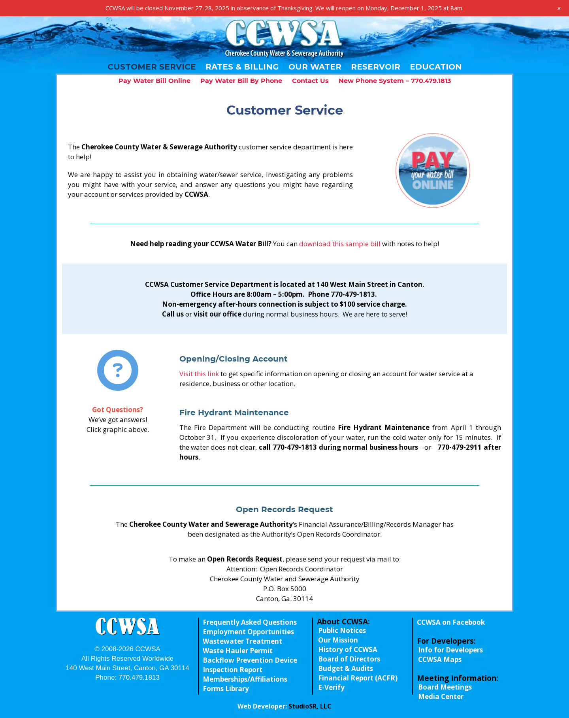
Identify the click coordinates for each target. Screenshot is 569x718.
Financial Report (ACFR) (358, 677)
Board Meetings (445, 687)
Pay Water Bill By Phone (241, 81)
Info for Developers (450, 649)
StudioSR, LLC (310, 706)
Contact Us (310, 81)
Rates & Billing (242, 67)
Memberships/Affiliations (245, 679)
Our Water (314, 67)
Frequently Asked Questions (250, 622)
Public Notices (342, 630)
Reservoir (375, 67)
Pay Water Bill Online (154, 81)
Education (436, 67)
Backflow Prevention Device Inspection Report (250, 665)
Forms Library (226, 688)
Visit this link (199, 373)
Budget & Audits (345, 668)
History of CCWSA (347, 649)
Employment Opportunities (248, 631)
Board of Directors (349, 658)
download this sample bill (340, 243)
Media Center (440, 696)
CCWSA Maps (440, 659)
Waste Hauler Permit (238, 650)
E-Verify (331, 687)
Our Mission (338, 640)
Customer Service (151, 67)
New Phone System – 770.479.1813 (395, 81)
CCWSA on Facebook (451, 622)
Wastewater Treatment (242, 641)
